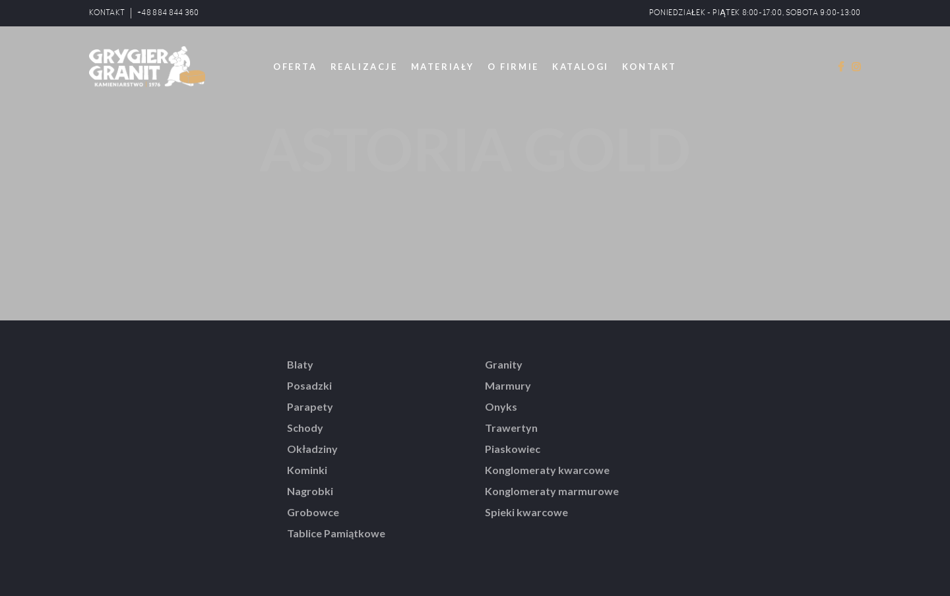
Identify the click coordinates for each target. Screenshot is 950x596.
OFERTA (295, 66)
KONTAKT (107, 13)
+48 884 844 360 (168, 13)
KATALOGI (580, 66)
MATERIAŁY (442, 66)
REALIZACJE (364, 66)
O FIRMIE (513, 66)
